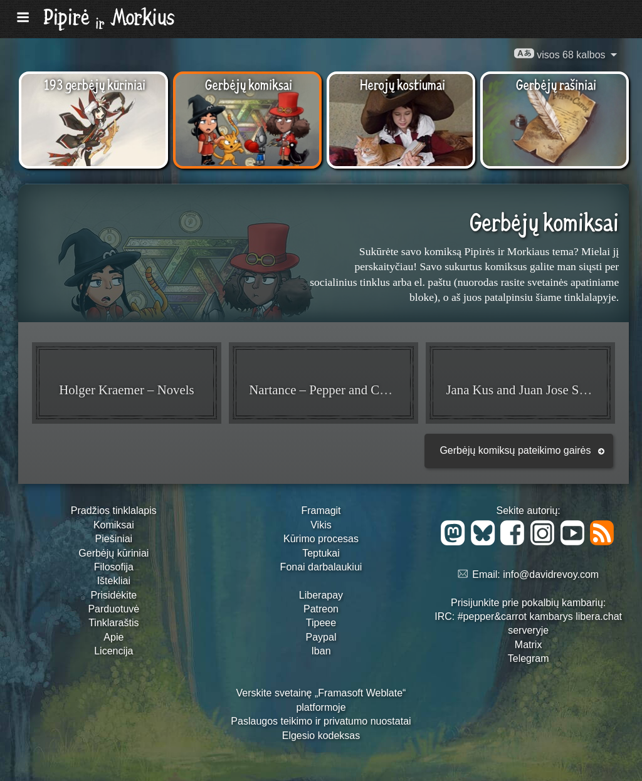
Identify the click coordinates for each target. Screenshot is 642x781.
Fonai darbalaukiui (321, 567)
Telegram (528, 658)
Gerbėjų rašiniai (556, 84)
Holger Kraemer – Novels (126, 389)
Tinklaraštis (113, 622)
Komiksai (113, 525)
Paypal (321, 637)
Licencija (113, 651)
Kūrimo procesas (321, 538)
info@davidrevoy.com (551, 574)
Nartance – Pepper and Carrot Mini (341, 389)
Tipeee (321, 622)
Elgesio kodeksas (321, 735)
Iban (320, 651)
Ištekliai (113, 580)
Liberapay (321, 595)
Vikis (321, 525)
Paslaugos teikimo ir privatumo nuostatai (321, 721)
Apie (113, 637)
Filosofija (114, 567)
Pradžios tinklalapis (114, 510)
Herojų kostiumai (402, 84)
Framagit (320, 510)
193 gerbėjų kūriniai (94, 84)
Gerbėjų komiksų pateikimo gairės (515, 450)
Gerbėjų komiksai (248, 84)
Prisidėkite (113, 595)
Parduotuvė (113, 609)
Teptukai (321, 553)
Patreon (321, 609)
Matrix (528, 644)
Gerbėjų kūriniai (113, 553)
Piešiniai (114, 538)
